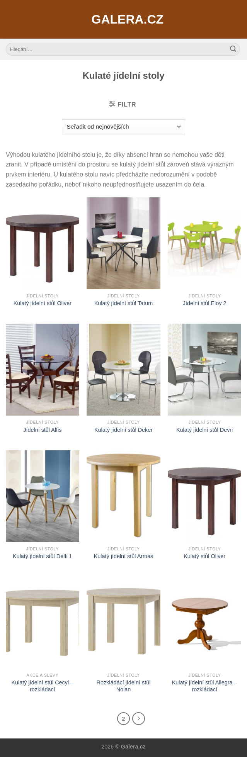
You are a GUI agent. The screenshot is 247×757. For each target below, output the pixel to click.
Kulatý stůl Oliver (204, 556)
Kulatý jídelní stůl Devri (204, 430)
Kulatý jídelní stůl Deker (123, 430)
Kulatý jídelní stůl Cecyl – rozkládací (42, 686)
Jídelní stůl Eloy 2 (205, 303)
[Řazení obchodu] (123, 126)
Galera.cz (124, 19)
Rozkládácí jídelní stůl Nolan (123, 686)
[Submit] (233, 49)
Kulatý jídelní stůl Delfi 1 (42, 556)
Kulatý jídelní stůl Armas (123, 556)
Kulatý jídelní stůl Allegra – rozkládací (204, 686)
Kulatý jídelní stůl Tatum (123, 303)
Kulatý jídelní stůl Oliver (43, 303)
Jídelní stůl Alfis (42, 430)
